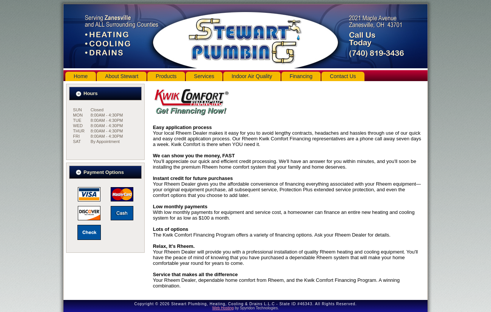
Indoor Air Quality (252, 76)
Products (166, 76)
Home (81, 76)
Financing (301, 76)
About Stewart (121, 76)
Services (204, 76)
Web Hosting (223, 308)
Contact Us (343, 76)
